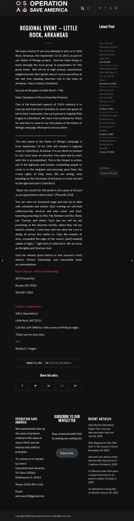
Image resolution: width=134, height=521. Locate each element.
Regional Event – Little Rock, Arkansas (48, 31)
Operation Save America (60, 363)
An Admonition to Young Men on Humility (107, 145)
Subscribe (67, 453)
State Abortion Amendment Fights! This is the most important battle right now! (108, 51)
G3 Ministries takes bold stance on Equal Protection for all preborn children (108, 123)
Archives (104, 168)
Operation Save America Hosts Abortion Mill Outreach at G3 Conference (106, 98)
